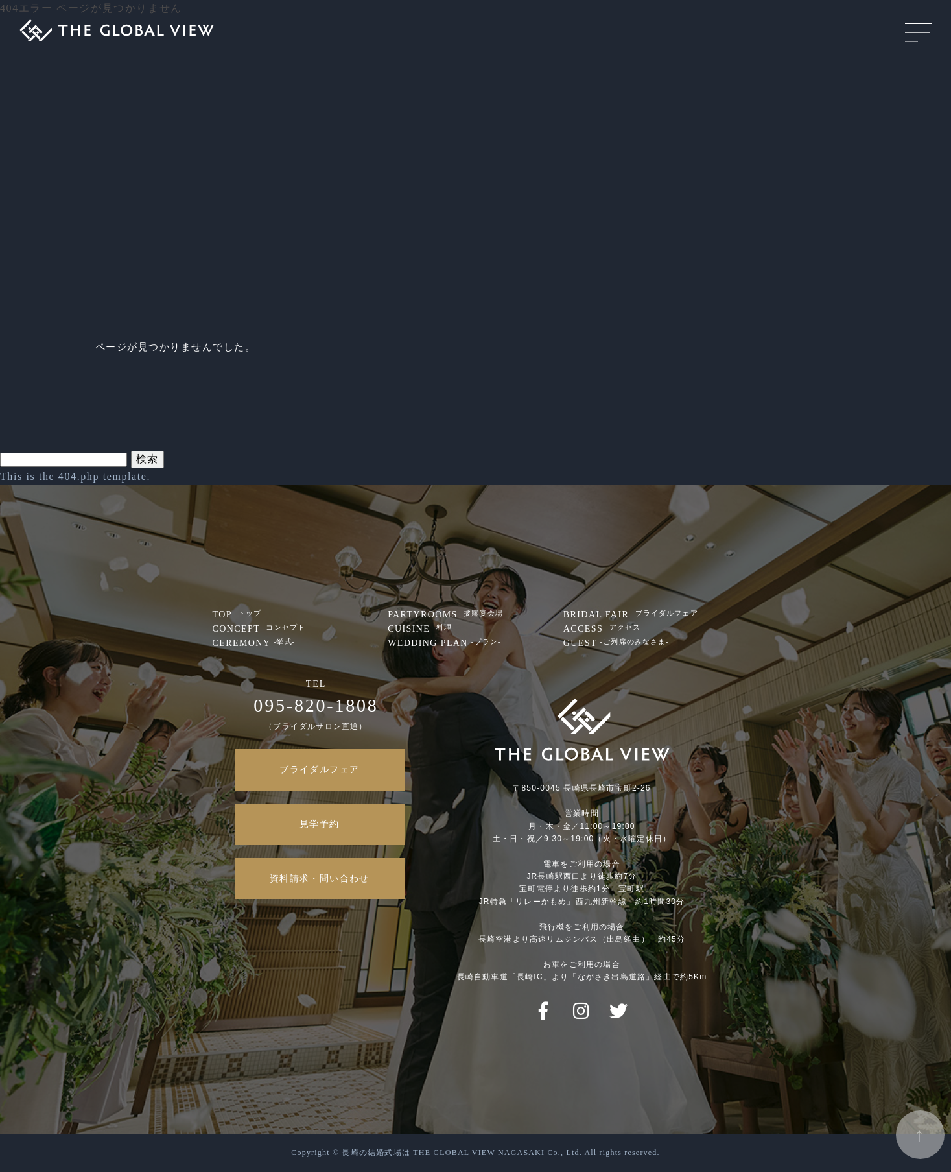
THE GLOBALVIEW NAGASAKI (116, 26)
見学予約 (319, 824)
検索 (147, 458)
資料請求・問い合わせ (320, 878)
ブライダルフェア (319, 769)
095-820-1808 (315, 705)
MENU (918, 32)
